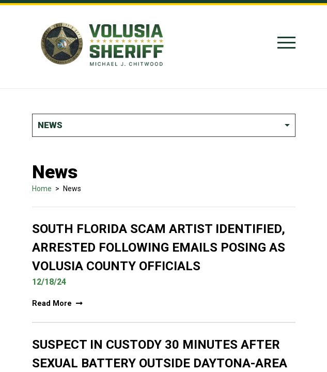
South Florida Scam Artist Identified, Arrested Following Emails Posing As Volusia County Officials (158, 247)
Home (42, 188)
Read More (57, 303)
